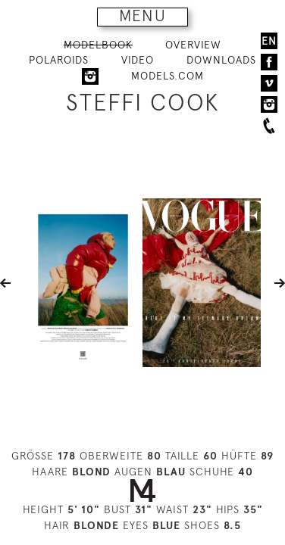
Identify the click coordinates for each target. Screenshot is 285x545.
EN (269, 41)
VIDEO (137, 60)
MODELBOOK (98, 44)
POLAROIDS (59, 60)
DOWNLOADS (221, 60)
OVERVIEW (193, 44)
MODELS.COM (167, 76)
